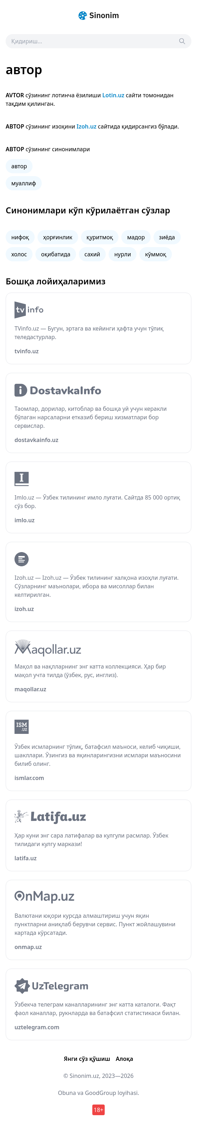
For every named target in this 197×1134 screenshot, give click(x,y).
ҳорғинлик (58, 237)
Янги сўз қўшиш (87, 1059)
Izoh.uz (87, 126)
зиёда (167, 237)
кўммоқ (155, 254)
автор (19, 166)
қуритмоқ (100, 237)
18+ (98, 1110)
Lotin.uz (113, 95)
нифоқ (20, 237)
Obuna (67, 1093)
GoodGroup (100, 1093)
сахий (92, 254)
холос (19, 254)
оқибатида (55, 254)
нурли (122, 254)
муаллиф (23, 183)
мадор (136, 237)
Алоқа (124, 1059)
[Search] (182, 41)
